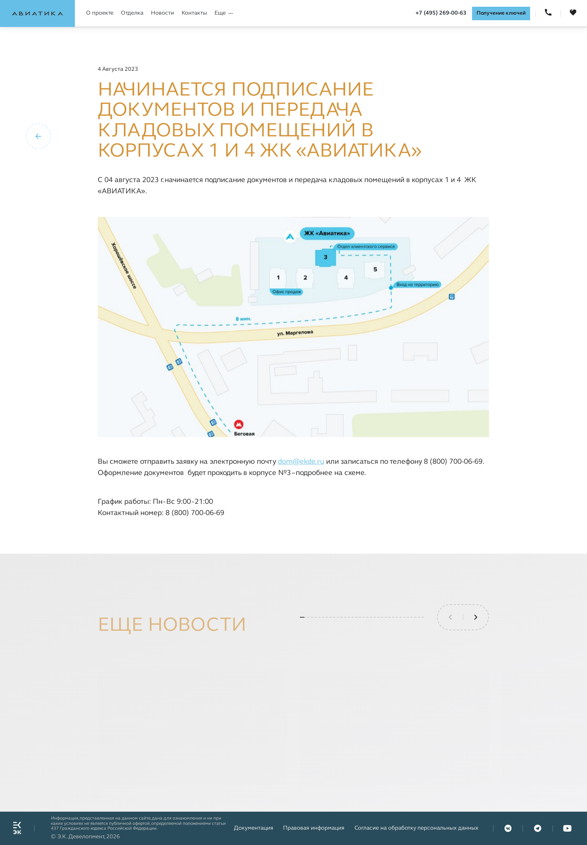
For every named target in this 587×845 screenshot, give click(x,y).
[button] (476, 640)
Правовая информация (313, 828)
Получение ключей (501, 13)
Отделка (132, 13)
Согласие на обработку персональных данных (416, 828)
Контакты (194, 13)
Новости (162, 13)
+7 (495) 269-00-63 (441, 13)
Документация (253, 828)
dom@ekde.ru (301, 461)
